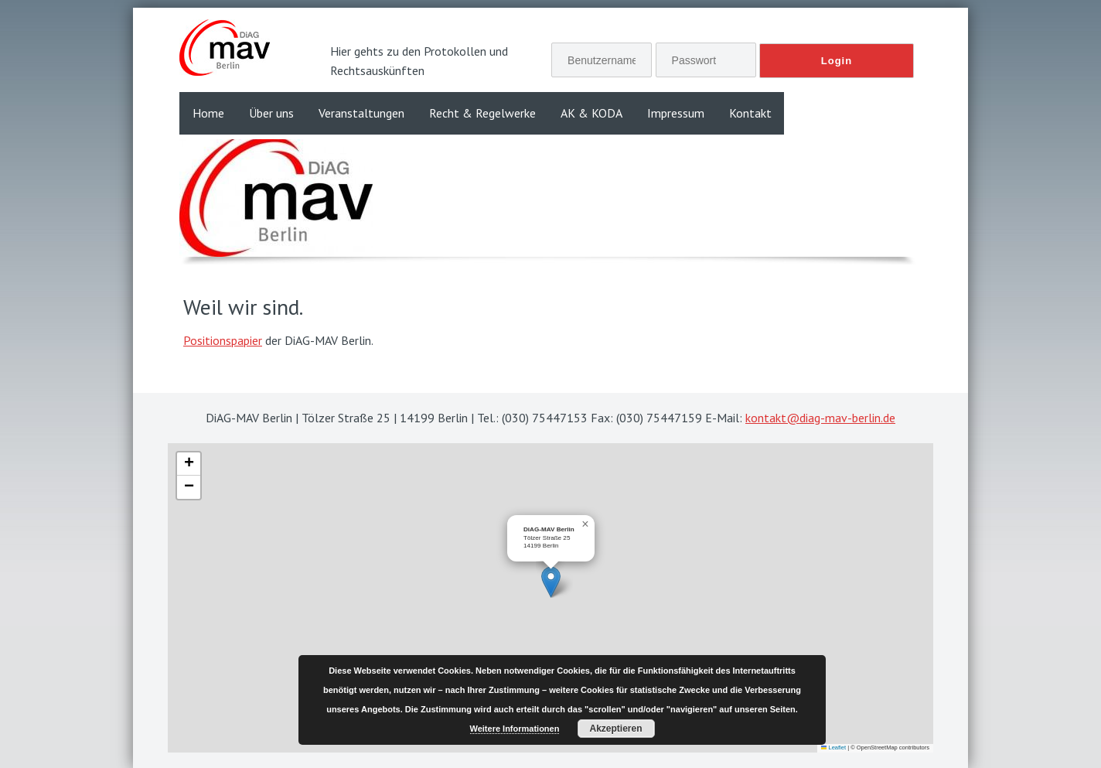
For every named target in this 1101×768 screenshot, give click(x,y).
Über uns (271, 113)
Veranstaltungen (361, 113)
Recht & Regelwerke (482, 113)
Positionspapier (222, 340)
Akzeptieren (615, 728)
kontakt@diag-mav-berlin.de (820, 417)
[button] (551, 582)
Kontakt (750, 113)
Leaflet (833, 747)
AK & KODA (591, 113)
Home (208, 113)
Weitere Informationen (515, 728)
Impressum (675, 113)
